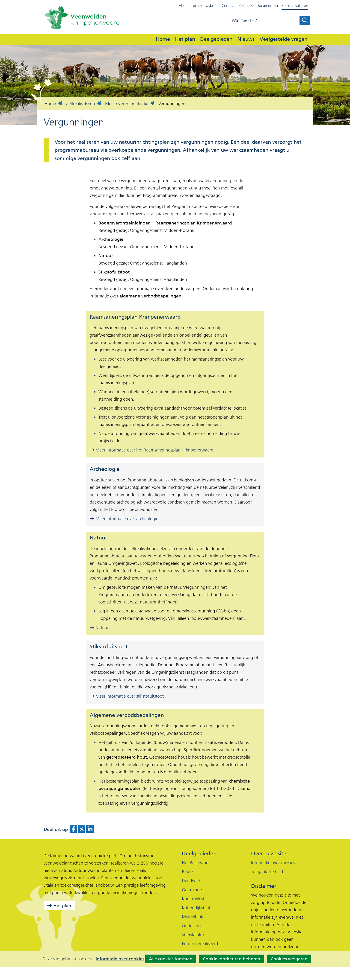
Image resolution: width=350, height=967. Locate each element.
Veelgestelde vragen (283, 39)
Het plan (185, 39)
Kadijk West (193, 898)
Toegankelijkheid (267, 871)
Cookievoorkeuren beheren (231, 958)
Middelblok (192, 916)
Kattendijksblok (196, 907)
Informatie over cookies (120, 958)
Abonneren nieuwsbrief (198, 5)
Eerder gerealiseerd (200, 943)
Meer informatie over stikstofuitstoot (127, 696)
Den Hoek (191, 880)
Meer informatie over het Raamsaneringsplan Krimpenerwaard (152, 450)
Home (163, 39)
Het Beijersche (195, 862)
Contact (228, 5)
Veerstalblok (193, 934)
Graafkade (192, 889)
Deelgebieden (216, 39)
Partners (246, 5)
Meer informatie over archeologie (124, 518)
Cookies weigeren (289, 958)
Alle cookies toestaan (171, 958)
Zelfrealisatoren (295, 5)
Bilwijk (188, 871)
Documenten (267, 5)
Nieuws (246, 39)
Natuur (99, 627)
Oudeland (191, 925)
